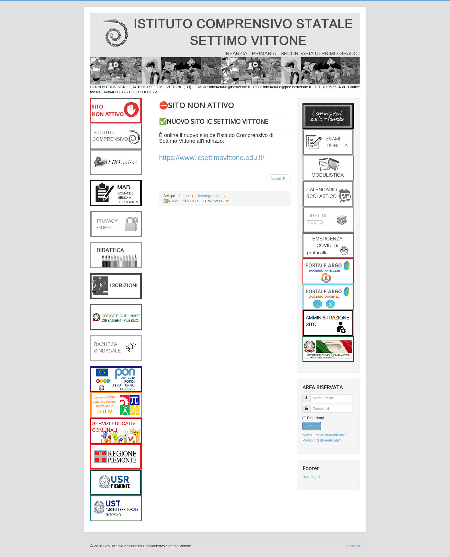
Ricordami (315, 418)
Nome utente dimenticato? (324, 435)
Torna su (353, 546)
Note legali (311, 477)
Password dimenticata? (321, 440)
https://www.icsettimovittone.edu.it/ (211, 157)
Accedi (311, 426)
